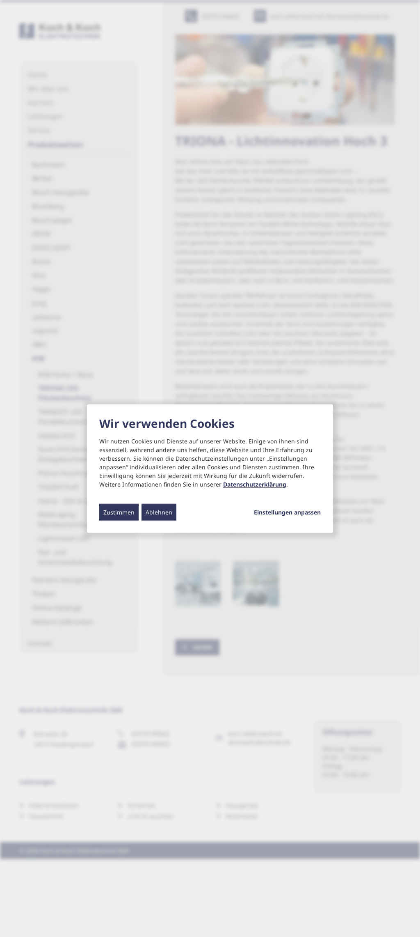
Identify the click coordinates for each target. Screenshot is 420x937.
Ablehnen (159, 512)
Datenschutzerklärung (254, 484)
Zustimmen (119, 512)
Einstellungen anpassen (287, 512)
